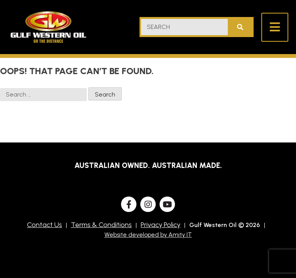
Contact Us (44, 224)
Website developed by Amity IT (148, 234)
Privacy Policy (160, 224)
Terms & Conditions (101, 224)
